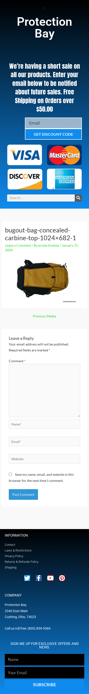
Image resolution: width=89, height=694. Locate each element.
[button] (44, 9)
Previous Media (44, 316)
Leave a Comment (18, 245)
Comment (17, 361)
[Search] (78, 198)
